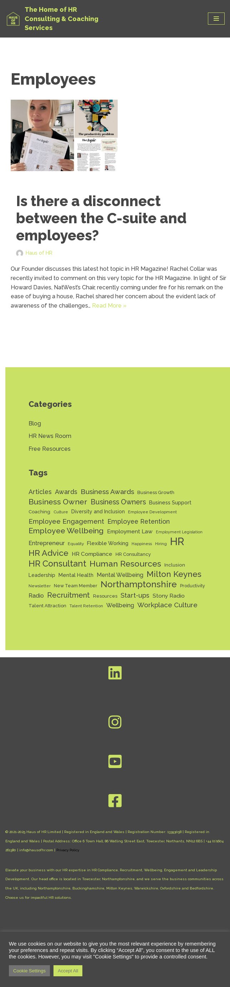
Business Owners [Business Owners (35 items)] (118, 502)
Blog (35, 423)
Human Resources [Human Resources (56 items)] (125, 563)
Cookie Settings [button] (29, 970)
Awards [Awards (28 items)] (66, 491)
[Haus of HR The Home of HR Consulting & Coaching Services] (58, 19)
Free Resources (50, 448)
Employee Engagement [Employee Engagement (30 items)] (66, 521)
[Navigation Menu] (216, 19)
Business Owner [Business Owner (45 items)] (58, 501)
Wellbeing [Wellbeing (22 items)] (120, 605)
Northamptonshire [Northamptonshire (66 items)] (139, 584)
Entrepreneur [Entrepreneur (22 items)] (47, 543)
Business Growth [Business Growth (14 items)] (155, 492)
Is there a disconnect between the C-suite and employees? (101, 218)
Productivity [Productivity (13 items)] (192, 585)
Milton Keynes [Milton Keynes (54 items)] (174, 574)
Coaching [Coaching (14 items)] (39, 511)
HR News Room (50, 436)
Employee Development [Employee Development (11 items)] (152, 511)
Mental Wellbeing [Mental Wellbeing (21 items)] (120, 575)
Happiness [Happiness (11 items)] (142, 543)
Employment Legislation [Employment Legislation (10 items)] (179, 532)
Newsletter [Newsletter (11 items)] (40, 585)
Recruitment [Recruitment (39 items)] (68, 595)
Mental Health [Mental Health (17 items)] (75, 575)
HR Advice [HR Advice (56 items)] (48, 553)
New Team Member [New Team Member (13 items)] (75, 585)
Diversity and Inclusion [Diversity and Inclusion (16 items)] (98, 511)
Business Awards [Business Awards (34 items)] (107, 492)
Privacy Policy (67, 850)
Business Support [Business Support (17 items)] (170, 502)
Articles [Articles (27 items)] (40, 491)
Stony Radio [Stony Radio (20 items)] (169, 595)
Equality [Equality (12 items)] (76, 543)
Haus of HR (39, 253)
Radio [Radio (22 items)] (36, 595)
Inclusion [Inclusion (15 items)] (174, 565)
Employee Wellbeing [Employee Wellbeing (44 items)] (66, 530)
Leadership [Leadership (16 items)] (42, 575)
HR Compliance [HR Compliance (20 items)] (92, 553)
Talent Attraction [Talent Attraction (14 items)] (47, 605)
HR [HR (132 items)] (177, 541)
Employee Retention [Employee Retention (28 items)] (138, 521)
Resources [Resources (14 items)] (105, 596)
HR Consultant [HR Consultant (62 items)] (57, 564)
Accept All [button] (68, 970)
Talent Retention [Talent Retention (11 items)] (86, 605)
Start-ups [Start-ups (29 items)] (135, 595)
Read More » (109, 305)
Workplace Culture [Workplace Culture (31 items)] (167, 605)
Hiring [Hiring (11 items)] (161, 543)
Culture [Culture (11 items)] (60, 511)
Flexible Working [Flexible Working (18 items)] (107, 543)
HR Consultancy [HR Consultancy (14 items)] (133, 554)
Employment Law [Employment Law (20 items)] (130, 531)
